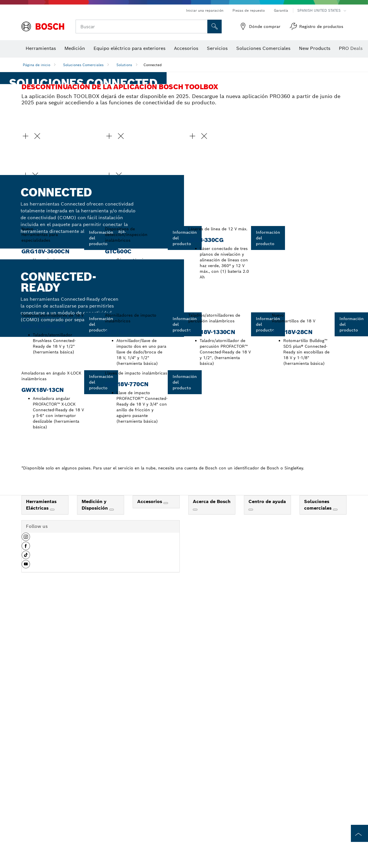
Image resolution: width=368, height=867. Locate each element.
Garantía (281, 10)
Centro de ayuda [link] (267, 859)
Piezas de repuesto (248, 10)
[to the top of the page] (359, 833)
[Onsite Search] (214, 26)
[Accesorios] (165, 861)
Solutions (124, 65)
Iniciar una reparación (204, 10)
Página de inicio (36, 65)
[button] (58, 304)
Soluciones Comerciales (83, 65)
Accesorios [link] (150, 859)
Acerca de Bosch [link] (211, 859)
